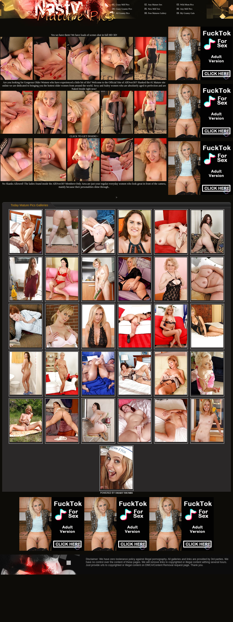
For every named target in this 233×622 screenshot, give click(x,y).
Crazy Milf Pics (122, 4)
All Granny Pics (123, 13)
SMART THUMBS (124, 493)
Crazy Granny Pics (124, 9)
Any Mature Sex (155, 4)
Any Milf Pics (186, 9)
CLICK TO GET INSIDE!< (84, 136)
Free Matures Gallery (157, 13)
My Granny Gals (187, 13)
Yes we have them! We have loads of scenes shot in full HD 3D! (84, 34)
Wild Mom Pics (187, 4)
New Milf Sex (154, 9)
